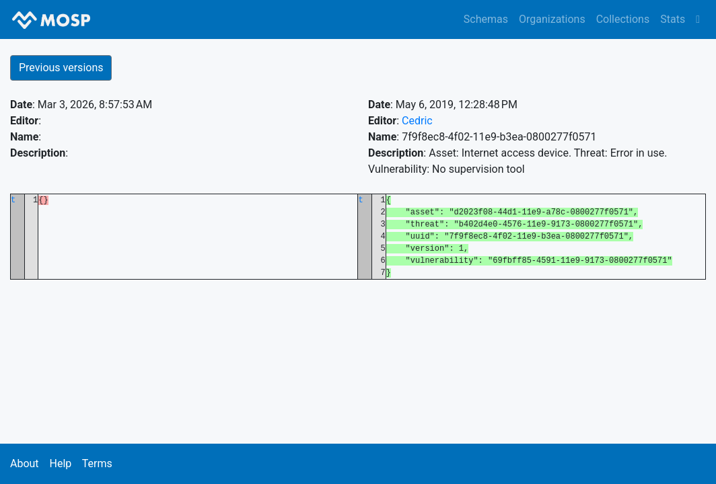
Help (60, 463)
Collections (623, 19)
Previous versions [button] (61, 67)
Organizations (552, 19)
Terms (97, 463)
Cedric (417, 120)
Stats (672, 19)
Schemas (486, 19)
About (24, 463)
